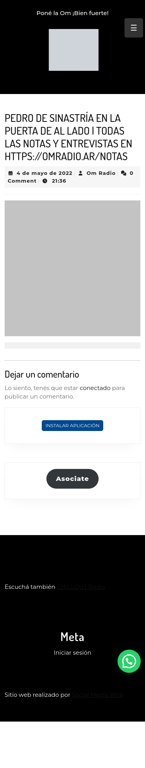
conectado (95, 388)
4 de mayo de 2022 (45, 173)
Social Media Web (97, 694)
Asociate (72, 478)
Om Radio (101, 173)
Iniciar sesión (72, 652)
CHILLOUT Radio (81, 586)
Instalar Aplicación (73, 425)
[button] (129, 661)
